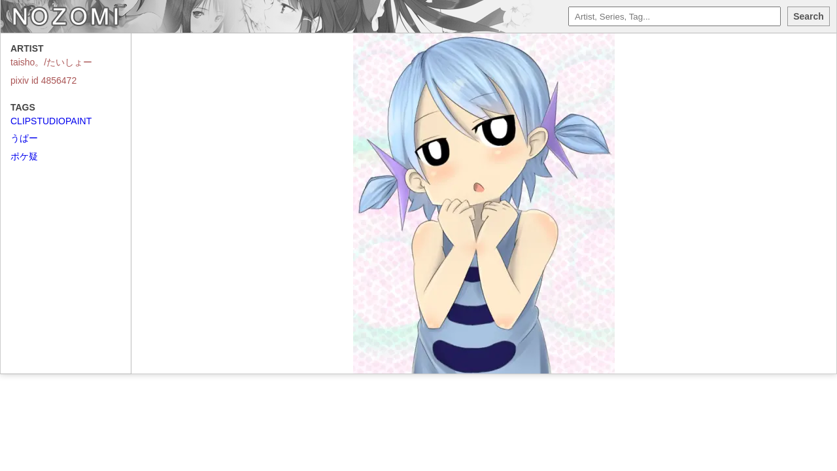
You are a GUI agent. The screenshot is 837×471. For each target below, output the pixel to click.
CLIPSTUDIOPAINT (51, 121)
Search (808, 16)
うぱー (24, 138)
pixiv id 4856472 (43, 80)
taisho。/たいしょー (51, 62)
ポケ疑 (24, 156)
